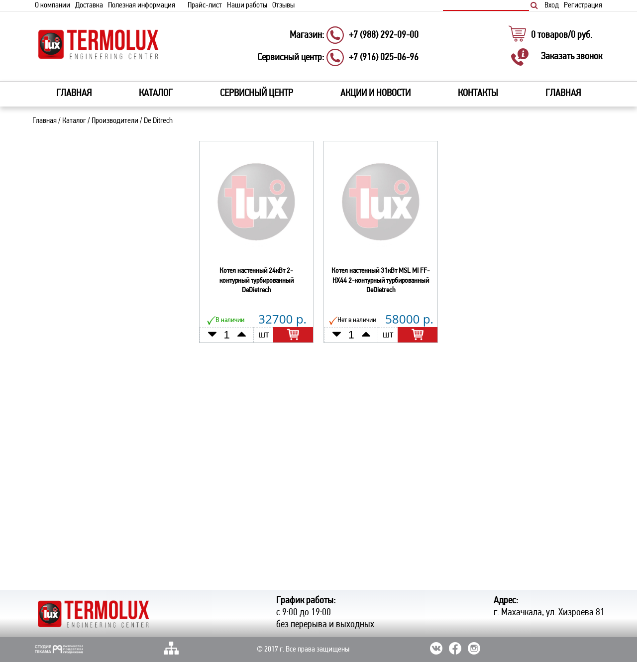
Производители (115, 121)
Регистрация (583, 5)
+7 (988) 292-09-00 (384, 35)
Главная (74, 94)
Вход (551, 5)
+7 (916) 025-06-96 (384, 58)
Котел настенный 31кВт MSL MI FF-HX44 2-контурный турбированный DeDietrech (380, 280)
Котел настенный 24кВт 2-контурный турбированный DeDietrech (256, 280)
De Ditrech (158, 121)
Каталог (74, 121)
